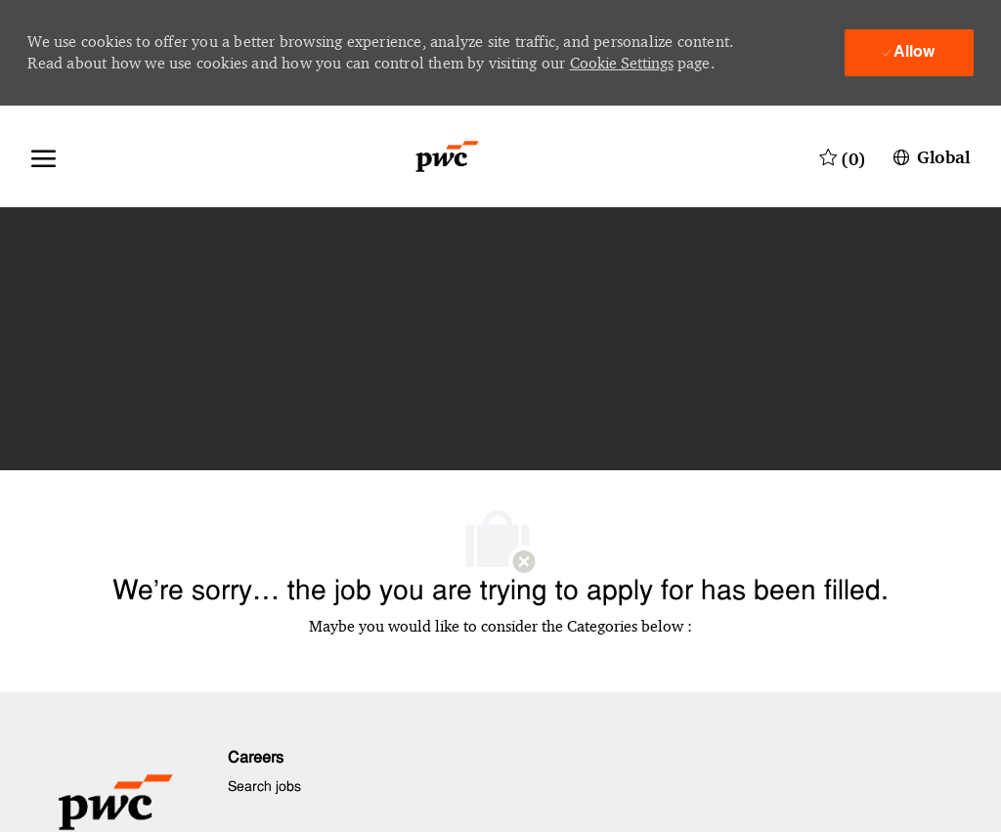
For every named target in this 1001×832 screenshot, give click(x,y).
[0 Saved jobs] (842, 156)
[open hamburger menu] (43, 156)
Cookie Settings (622, 63)
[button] (930, 156)
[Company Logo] (447, 156)
